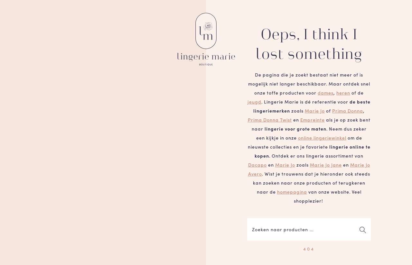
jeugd (254, 101)
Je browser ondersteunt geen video (103, 132)
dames (325, 92)
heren (343, 92)
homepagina (292, 191)
